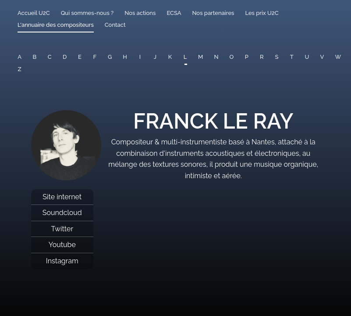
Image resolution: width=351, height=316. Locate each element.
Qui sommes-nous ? (87, 13)
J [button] (155, 57)
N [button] (216, 57)
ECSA (174, 13)
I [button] (140, 57)
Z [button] (19, 69)
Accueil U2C (34, 13)
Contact (115, 25)
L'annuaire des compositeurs (56, 25)
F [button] (94, 57)
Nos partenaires (213, 13)
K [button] (170, 57)
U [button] (307, 57)
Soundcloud (62, 212)
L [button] (185, 57)
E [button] (80, 57)
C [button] (50, 57)
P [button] (246, 57)
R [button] (262, 57)
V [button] (322, 57)
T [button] (292, 57)
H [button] (125, 57)
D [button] (65, 57)
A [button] (19, 57)
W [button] (338, 57)
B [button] (35, 57)
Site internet (62, 197)
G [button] (110, 57)
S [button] (277, 57)
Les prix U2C (261, 13)
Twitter (62, 229)
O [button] (231, 57)
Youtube (62, 245)
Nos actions (140, 13)
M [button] (200, 57)
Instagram (62, 261)
